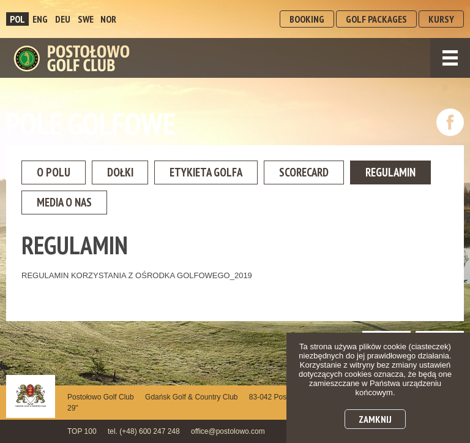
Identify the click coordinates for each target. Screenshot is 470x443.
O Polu (57, 173)
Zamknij (375, 419)
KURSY (441, 19)
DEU (62, 19)
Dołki (133, 173)
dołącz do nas (450, 122)
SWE (86, 19)
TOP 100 (82, 431)
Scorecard (341, 173)
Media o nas (168, 205)
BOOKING (306, 19)
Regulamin (67, 205)
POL (17, 19)
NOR (108, 19)
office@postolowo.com (228, 431)
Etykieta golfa (231, 173)
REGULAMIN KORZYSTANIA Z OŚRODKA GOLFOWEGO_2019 (136, 279)
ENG (40, 19)
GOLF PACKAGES (376, 19)
